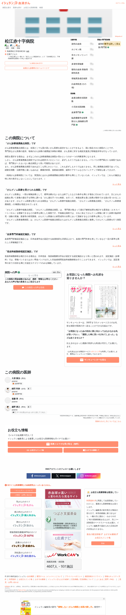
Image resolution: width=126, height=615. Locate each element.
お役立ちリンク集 (35, 450)
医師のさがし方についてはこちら (108, 421)
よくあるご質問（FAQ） (105, 579)
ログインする (120, 3)
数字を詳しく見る (112, 43)
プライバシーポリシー (73, 576)
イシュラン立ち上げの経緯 (58, 579)
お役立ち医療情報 (30, 7)
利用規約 (90, 500)
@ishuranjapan (63, 476)
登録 (102, 543)
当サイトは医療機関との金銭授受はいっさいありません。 (28, 485)
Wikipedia (118, 36)
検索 (41, 7)
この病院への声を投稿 (33, 287)
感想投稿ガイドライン (93, 576)
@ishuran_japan (88, 476)
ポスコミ (94, 351)
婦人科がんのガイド (23, 513)
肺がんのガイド (23, 524)
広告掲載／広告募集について (82, 579)
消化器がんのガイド (23, 554)
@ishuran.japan (39, 476)
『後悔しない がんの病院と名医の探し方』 (75, 607)
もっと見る (116, 184)
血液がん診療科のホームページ (35, 68)
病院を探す (6, 7)
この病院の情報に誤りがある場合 (112, 130)
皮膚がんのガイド (23, 544)
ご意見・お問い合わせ (23, 495)
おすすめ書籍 (90, 450)
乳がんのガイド (23, 503)
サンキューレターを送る (93, 360)
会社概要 (30, 576)
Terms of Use (22, 590)
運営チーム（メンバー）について (49, 576)
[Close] (104, 599)
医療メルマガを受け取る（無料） (63, 444)
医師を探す (17, 7)
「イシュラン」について (23, 490)
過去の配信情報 (93, 534)
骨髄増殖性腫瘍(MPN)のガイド (23, 534)
